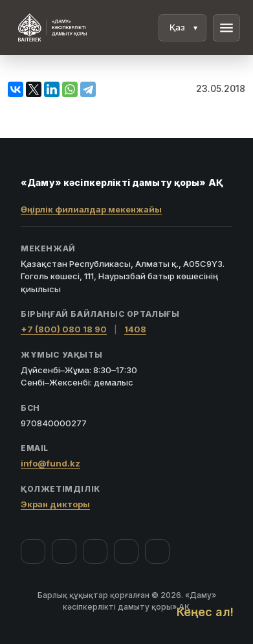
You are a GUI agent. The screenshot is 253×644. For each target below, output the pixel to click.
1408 (135, 329)
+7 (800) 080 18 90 (64, 329)
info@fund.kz (50, 463)
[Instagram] (64, 551)
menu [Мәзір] (226, 27)
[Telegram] (126, 551)
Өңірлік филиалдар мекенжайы (91, 209)
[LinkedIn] (157, 551)
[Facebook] (33, 551)
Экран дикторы (55, 504)
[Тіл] (182, 27)
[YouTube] (95, 551)
